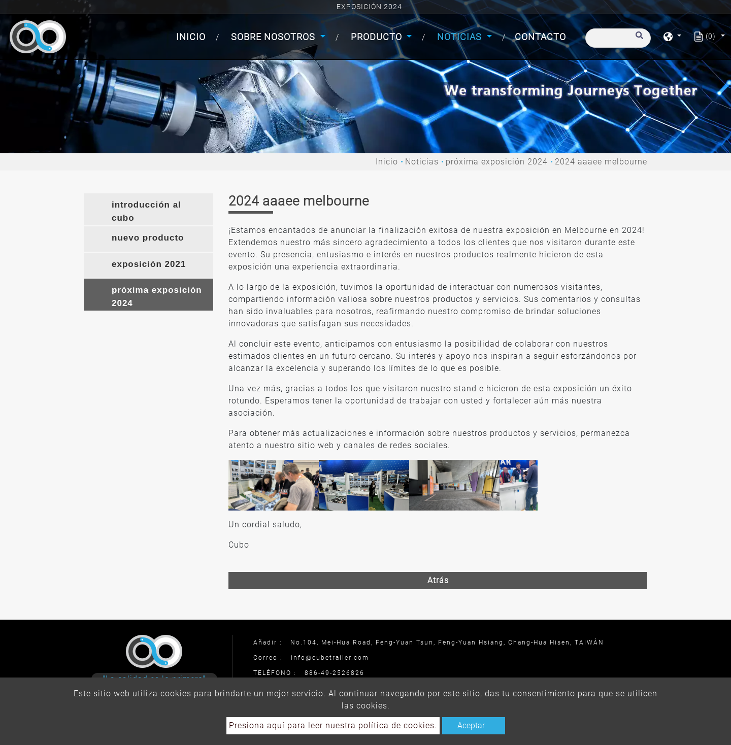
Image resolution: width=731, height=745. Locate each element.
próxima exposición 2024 (497, 161)
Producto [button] (378, 36)
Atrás (438, 580)
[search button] (638, 40)
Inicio (193, 35)
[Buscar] (618, 38)
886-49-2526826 (334, 672)
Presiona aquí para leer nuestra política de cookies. (333, 725)
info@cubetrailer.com (330, 657)
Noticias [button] (460, 36)
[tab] (148, 209)
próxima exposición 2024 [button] (157, 296)
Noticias (422, 161)
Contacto (540, 36)
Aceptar (471, 725)
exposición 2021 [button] (149, 264)
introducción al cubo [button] (146, 211)
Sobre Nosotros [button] (274, 36)
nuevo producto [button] (148, 238)
